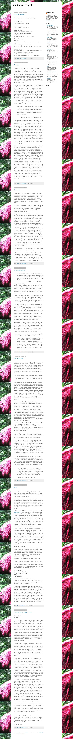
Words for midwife (19, 14)
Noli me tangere (18, 358)
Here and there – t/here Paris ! (23, 612)
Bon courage (49, 78)
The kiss (16, 65)
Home (27, 732)
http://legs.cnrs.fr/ (18, 512)
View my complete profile (50, 20)
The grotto (17, 190)
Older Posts (41, 732)
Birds (15, 487)
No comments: (24, 58)
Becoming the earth (19, 270)
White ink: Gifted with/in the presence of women (51, 72)
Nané (48, 13)
